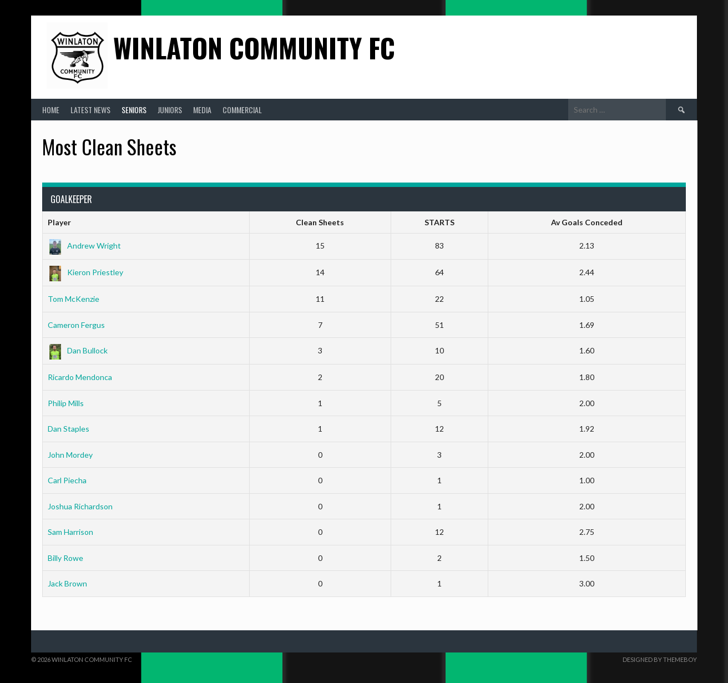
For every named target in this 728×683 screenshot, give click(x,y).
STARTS (439, 222)
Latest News (90, 109)
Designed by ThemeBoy (660, 659)
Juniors (170, 109)
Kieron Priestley (85, 272)
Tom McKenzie (73, 298)
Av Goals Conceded (587, 222)
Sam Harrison (70, 532)
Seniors (134, 109)
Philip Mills (66, 403)
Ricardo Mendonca (80, 377)
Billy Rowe (65, 558)
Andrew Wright (84, 245)
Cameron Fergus (76, 325)
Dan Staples (68, 428)
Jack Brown (67, 583)
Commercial (242, 109)
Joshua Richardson (80, 506)
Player (59, 222)
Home (50, 109)
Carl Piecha (67, 480)
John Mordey (70, 454)
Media (202, 109)
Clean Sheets (320, 222)
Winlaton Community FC (254, 47)
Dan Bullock (78, 350)
